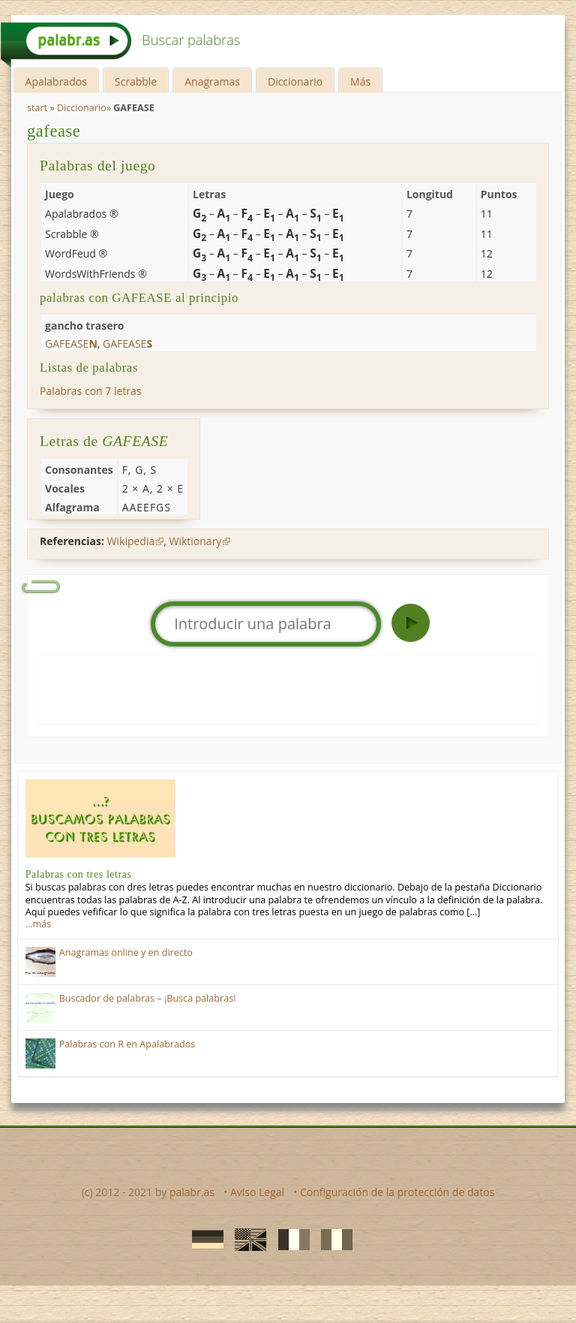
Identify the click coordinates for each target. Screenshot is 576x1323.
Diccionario (295, 81)
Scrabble (136, 81)
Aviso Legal (257, 1192)
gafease (53, 131)
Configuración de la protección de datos (397, 1192)
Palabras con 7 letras (90, 391)
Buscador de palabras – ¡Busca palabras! (147, 998)
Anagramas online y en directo (126, 952)
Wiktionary (196, 541)
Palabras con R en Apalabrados (127, 1044)
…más (38, 924)
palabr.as (192, 1192)
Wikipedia (131, 541)
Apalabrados (56, 81)
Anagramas (212, 81)
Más (360, 81)
